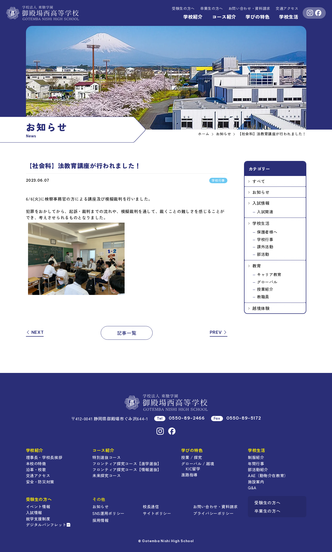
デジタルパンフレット (48, 524)
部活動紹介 (258, 469)
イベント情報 (38, 506)
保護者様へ (267, 232)
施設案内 (256, 481)
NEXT (35, 332)
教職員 (263, 296)
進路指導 (189, 474)
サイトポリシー (157, 513)
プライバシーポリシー (213, 513)
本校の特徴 (36, 463)
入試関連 (265, 211)
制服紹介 (256, 457)
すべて (258, 181)
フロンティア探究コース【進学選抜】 (126, 463)
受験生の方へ (183, 8)
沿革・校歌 (36, 469)
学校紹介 (193, 16)
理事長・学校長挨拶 (44, 457)
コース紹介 (224, 16)
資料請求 (249, 8)
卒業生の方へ (211, 8)
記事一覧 (127, 332)
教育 (256, 266)
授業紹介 (265, 289)
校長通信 (151, 506)
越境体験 (261, 308)
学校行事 (265, 239)
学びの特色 (258, 16)
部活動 (263, 254)
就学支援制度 (38, 518)
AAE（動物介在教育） (268, 475)
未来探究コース (106, 475)
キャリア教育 (269, 274)
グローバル (267, 282)
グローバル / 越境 (197, 463)
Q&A (252, 487)
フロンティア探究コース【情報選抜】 (126, 469)
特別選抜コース (106, 457)
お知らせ (261, 192)
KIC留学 (193, 468)
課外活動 (265, 246)
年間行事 (256, 463)
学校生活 (289, 16)
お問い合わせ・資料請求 (215, 506)
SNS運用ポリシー (108, 513)
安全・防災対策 (40, 481)
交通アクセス (287, 8)
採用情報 (100, 520)
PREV (218, 332)
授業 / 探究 (191, 457)
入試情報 (261, 203)
